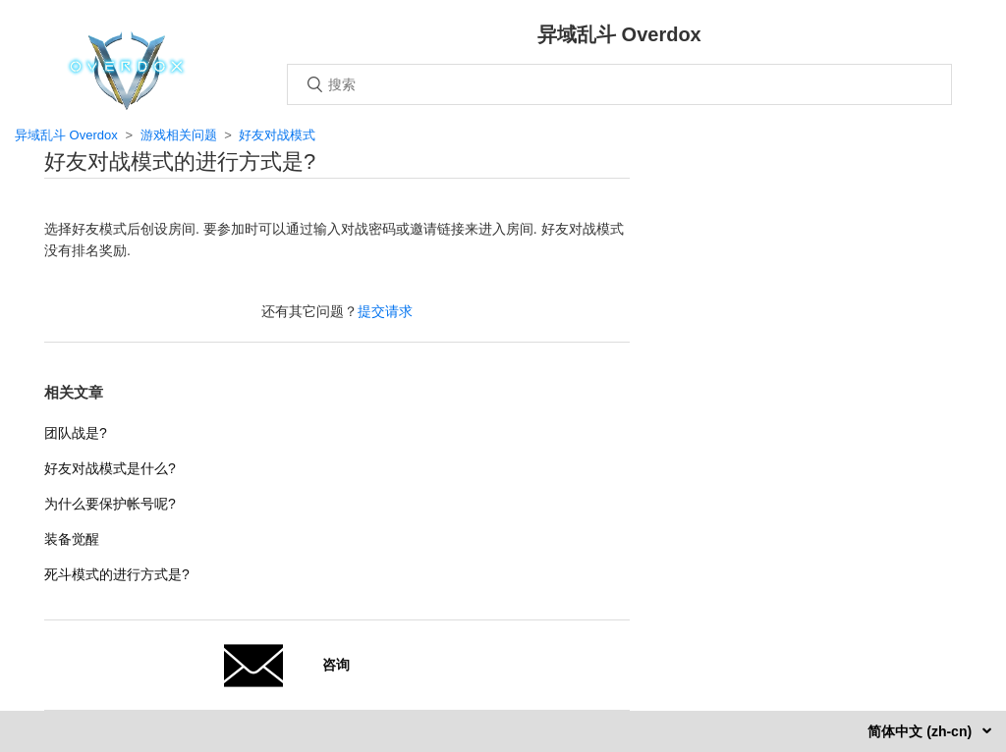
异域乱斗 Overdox (66, 135)
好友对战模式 (277, 135)
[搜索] (619, 84)
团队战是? (75, 433)
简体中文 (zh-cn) (921, 731)
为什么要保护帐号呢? (110, 503)
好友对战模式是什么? (110, 468)
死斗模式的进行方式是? (117, 574)
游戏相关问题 (178, 135)
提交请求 (385, 311)
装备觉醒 (71, 539)
